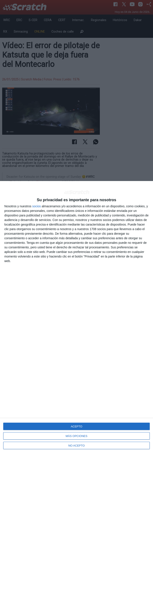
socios (36, 206)
